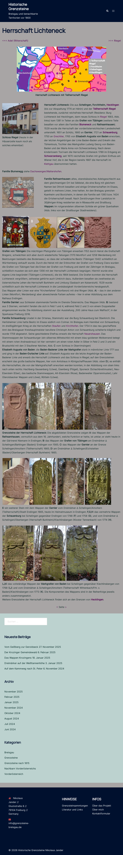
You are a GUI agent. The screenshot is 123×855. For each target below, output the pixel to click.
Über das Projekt (101, 805)
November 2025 (13, 691)
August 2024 (11, 718)
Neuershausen (92, 333)
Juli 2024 (9, 723)
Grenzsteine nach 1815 (16, 762)
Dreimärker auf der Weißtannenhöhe (24, 662)
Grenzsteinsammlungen (75, 805)
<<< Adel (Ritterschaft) (15, 40)
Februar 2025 (11, 696)
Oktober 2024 (12, 712)
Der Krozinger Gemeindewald (20, 652)
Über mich (98, 809)
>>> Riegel (114, 40)
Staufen (56, 325)
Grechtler (59, 136)
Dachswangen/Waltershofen (45, 171)
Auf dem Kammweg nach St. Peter (23, 668)
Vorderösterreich (13, 773)
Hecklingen (113, 104)
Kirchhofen (72, 325)
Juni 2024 (10, 729)
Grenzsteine (11, 757)
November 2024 (13, 707)
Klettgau (48, 163)
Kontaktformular (101, 813)
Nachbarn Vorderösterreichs (20, 768)
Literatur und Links (72, 809)
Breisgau (9, 752)
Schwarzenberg (52, 155)
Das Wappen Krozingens (17, 657)
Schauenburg (110, 132)
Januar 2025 (11, 702)
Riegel (103, 116)
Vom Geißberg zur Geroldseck (21, 646)
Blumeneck (85, 124)
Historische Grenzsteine (19, 6)
